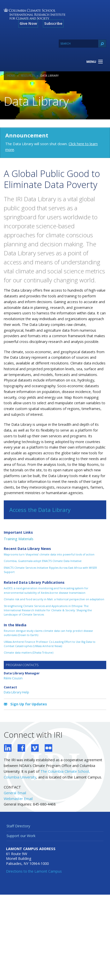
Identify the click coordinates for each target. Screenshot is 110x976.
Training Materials (18, 538)
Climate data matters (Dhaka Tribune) (28, 652)
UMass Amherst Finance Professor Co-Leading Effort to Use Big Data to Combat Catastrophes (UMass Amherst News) (49, 644)
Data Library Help (16, 692)
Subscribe (53, 23)
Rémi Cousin (13, 678)
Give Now (28, 23)
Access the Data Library (40, 509)
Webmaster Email (18, 798)
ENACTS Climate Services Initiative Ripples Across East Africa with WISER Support (50, 570)
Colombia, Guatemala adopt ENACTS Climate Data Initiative (43, 561)
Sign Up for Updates (25, 704)
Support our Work (21, 835)
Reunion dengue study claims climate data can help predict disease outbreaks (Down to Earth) (48, 633)
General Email (15, 793)
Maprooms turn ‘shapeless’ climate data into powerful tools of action (49, 554)
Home (11, 75)
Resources (28, 75)
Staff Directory (18, 826)
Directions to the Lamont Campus (34, 871)
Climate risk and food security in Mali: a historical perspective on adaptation (54, 599)
